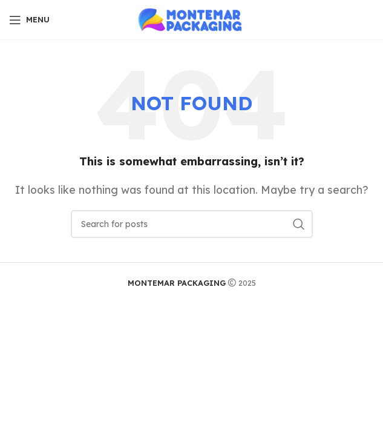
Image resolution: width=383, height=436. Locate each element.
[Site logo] (191, 19)
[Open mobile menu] (29, 20)
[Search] (192, 224)
